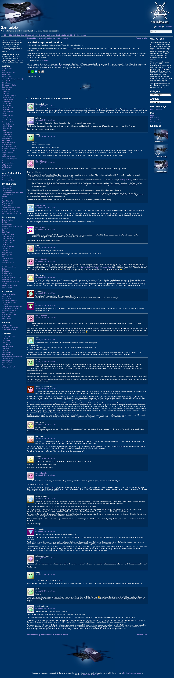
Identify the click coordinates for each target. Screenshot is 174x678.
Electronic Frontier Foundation (12, 193)
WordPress (87, 675)
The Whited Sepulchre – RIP (12, 277)
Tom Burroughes (7, 161)
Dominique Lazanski (9, 95)
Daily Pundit (6, 232)
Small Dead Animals (9, 267)
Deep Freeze (6, 342)
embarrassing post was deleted (38, 195)
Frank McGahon (7, 99)
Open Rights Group (8, 201)
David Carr (5, 93)
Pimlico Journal (7, 203)
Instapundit (6, 248)
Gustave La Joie (7, 107)
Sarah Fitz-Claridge (8, 151)
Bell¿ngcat (5, 338)
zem (3, 169)
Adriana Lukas (7, 68)
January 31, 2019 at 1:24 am (45, 558)
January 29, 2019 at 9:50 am (45, 362)
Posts (158, 27)
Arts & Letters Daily (8, 336)
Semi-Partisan (7, 265)
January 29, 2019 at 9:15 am (45, 340)
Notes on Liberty (7, 199)
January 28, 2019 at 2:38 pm (45, 120)
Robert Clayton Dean (9, 146)
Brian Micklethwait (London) (37, 45)
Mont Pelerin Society (9, 312)
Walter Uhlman (7, 165)
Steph (4, 155)
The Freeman (6, 317)
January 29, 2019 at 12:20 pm (45, 424)
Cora (3, 230)
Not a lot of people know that (12, 357)
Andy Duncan (6, 75)
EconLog (5, 304)
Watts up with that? (8, 367)
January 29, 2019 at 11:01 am (45, 388)
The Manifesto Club (8, 209)
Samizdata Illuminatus (9, 148)
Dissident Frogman (8, 240)
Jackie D (5, 114)
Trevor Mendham (8, 163)
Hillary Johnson (7, 112)
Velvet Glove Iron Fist (9, 285)
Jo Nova (5, 350)
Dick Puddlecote (7, 238)
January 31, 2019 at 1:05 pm (45, 591)
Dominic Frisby (7, 242)
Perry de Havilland (8, 142)
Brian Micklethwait (8, 81)
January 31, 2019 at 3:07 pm (45, 608)
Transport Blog (7, 365)
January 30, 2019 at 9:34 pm (45, 531)
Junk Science (6, 352)
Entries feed (154, 118)
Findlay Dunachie (8, 97)
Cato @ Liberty (7, 186)
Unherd (4, 283)
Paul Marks (6, 140)
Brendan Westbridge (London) (12, 79)
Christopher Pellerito (9, 85)
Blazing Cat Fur (7, 220)
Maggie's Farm (7, 252)
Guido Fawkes (7, 325)
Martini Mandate (7, 355)
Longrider (5, 250)
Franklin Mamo (7, 101)
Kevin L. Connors (8, 124)
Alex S (4, 71)
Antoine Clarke (7, 77)
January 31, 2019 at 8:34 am (45, 574)
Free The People (8, 246)
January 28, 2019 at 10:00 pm (45, 305)
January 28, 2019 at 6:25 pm (45, 261)
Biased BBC (6, 340)
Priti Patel (44, 61)
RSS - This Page (156, 109)
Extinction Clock (7, 346)
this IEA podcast (61, 66)
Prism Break (6, 205)
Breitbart (5, 222)
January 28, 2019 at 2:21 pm (45, 106)
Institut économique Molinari (12, 306)
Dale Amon (6, 89)
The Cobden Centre (9, 314)
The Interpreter (7, 361)
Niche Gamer (6, 176)
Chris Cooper (6, 83)
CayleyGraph (40, 227)
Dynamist (5, 244)
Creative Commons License (132, 673)
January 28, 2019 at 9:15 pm (45, 277)
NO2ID (4, 197)
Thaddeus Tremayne (9, 157)
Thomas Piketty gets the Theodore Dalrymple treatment (47, 38)
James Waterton (7, 116)
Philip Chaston (7, 144)
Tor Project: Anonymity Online (12, 213)
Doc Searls (6, 344)
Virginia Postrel (7, 287)
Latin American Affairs (57, 45)
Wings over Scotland (9, 329)
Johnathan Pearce (8, 120)
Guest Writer (6, 105)
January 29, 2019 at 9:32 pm (45, 475)
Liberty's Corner (7, 195)
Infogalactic (6, 348)
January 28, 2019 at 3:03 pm (45, 136)
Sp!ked (4, 269)
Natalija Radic (7, 134)
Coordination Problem (9, 300)
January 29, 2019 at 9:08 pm (45, 458)
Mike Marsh (40, 205)
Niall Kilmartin (6, 136)
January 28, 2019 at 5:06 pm (45, 248)
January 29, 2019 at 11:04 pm (45, 498)
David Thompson (8, 236)
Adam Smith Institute (9, 294)
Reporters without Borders (11, 207)
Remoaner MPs (141, 38)
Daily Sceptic (6, 189)
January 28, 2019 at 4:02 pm (45, 163)
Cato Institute (6, 298)
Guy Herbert (6, 110)
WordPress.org (155, 122)
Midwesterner (6, 128)
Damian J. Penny (8, 234)
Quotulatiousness (8, 263)
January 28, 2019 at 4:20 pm (45, 207)
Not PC (4, 257)
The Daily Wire (7, 273)
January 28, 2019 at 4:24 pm (45, 229)
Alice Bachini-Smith (8, 73)
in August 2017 (125, 180)
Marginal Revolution (9, 310)
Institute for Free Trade (10, 308)
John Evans (6, 118)
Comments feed (155, 120)
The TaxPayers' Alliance (10, 211)
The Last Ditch (7, 275)
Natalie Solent (7, 132)
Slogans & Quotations (75, 45)
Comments (169, 27)
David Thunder (7, 191)
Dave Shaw (6, 91)
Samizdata (9, 27)
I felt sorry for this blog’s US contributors (96, 268)
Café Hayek (6, 296)
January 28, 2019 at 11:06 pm (45, 317)
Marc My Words (7, 255)
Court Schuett (6, 87)
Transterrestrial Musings (10, 281)
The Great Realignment (10, 327)
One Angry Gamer (8, 178)
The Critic (5, 271)
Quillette (5, 261)
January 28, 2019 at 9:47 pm (45, 293)
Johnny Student (7, 122)
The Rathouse (7, 363)
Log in (152, 116)
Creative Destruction (9, 302)
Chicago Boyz (7, 224)
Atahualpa (95, 675)
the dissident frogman (9, 159)
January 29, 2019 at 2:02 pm (45, 438)
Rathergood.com (8, 359)
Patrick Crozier (7, 138)
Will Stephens (6, 167)
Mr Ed (4, 130)
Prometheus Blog (8, 180)
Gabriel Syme (6, 103)
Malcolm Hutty (7, 126)
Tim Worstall (6, 279)
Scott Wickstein (7, 153)
